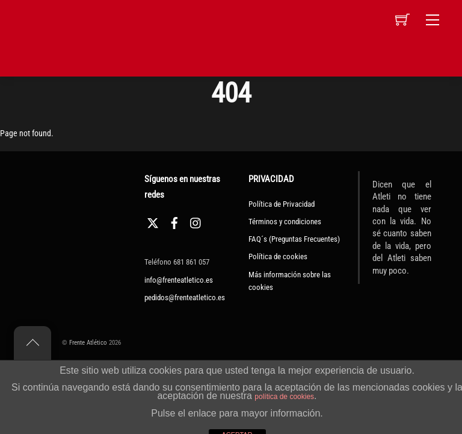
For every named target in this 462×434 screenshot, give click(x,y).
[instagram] (196, 221)
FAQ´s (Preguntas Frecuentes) (294, 239)
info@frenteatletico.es (178, 280)
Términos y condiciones (284, 221)
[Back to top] (32, 343)
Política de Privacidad (281, 204)
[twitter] (152, 221)
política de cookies (284, 396)
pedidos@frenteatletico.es (184, 297)
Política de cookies (277, 256)
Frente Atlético (88, 343)
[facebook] (174, 221)
